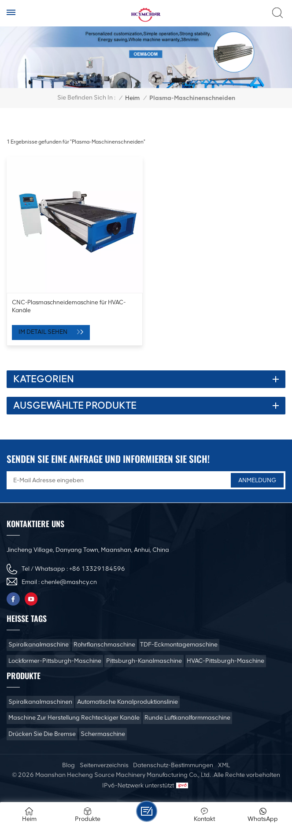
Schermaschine (103, 734)
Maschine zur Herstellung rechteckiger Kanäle (74, 717)
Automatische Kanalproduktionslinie (127, 702)
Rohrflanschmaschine (104, 644)
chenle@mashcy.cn (69, 582)
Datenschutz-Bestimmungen (173, 765)
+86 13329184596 (97, 569)
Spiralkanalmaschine (38, 644)
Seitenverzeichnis (104, 765)
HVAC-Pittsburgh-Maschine (225, 661)
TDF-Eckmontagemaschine (179, 644)
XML (224, 765)
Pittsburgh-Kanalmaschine (144, 661)
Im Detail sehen (43, 332)
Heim (132, 98)
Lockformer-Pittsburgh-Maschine (54, 661)
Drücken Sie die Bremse (42, 734)
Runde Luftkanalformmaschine (187, 717)
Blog (68, 765)
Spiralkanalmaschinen (40, 702)
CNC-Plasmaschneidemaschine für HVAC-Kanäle (69, 306)
